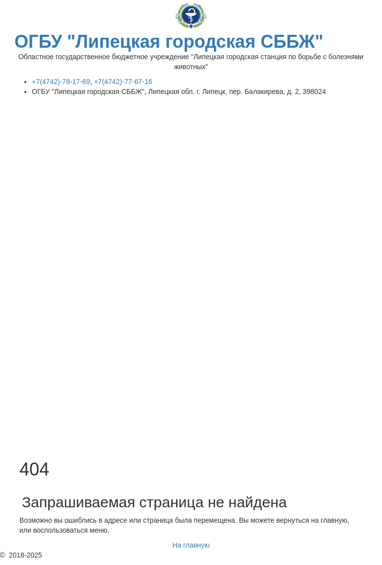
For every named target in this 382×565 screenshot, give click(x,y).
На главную (190, 545)
